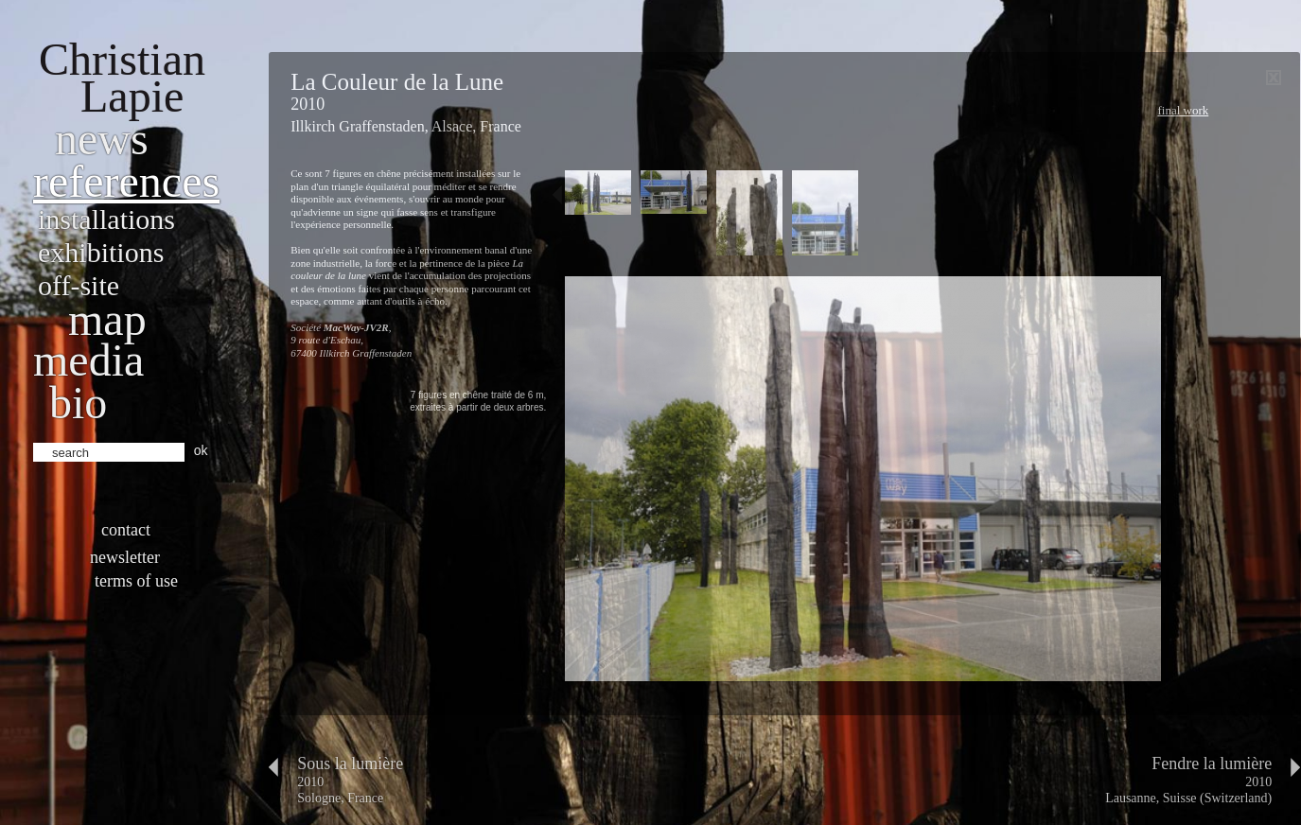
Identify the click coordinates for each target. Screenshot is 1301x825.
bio (78, 402)
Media (88, 360)
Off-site (78, 285)
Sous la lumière (350, 763)
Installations (106, 219)
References (126, 181)
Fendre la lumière (1212, 763)
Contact (125, 529)
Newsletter (125, 557)
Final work (1182, 110)
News (102, 139)
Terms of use (136, 580)
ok (201, 450)
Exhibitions (101, 252)
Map (107, 319)
